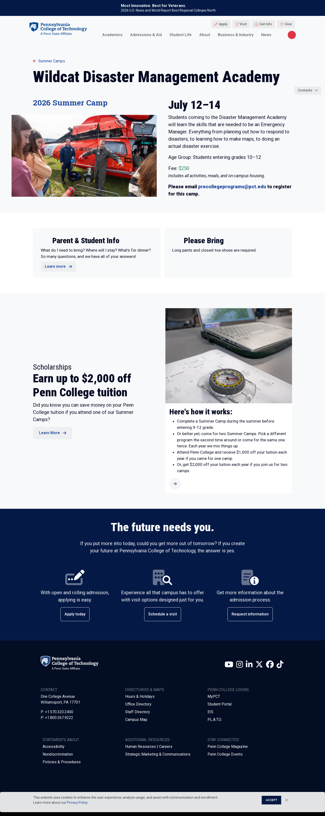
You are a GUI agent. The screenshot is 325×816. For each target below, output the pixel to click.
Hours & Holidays (140, 696)
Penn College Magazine (228, 746)
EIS (210, 712)
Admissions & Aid (146, 35)
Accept (271, 800)
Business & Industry (236, 35)
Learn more (55, 266)
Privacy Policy (77, 802)
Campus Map (136, 719)
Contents (305, 90)
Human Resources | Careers (148, 746)
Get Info (266, 24)
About (204, 35)
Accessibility (54, 746)
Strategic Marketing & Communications (157, 754)
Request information (250, 614)
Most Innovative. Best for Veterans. (153, 6)
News (266, 35)
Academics (112, 35)
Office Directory (138, 704)
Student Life (180, 35)
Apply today (75, 614)
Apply (223, 24)
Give (288, 24)
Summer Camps (49, 61)
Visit (243, 24)
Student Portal (220, 704)
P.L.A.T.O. (215, 719)
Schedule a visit (162, 614)
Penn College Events (225, 754)
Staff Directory (137, 712)
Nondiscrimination (58, 754)
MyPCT (214, 696)
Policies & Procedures (62, 762)
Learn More (49, 433)
